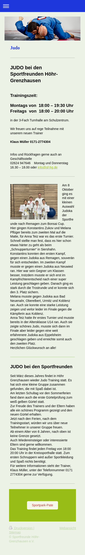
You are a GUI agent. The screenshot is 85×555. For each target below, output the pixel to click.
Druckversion (21, 528)
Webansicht (67, 528)
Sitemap (15, 532)
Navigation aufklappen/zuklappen (42, 6)
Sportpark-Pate (42, 505)
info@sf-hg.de (47, 167)
